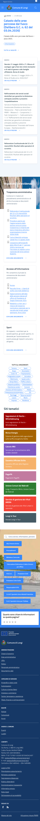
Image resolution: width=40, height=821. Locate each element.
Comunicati (5, 715)
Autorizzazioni (6, 686)
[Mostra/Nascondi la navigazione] (2, 7)
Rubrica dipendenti (7, 781)
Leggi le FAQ (5, 768)
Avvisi (3, 718)
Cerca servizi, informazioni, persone (22, 536)
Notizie (3, 711)
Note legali (5, 792)
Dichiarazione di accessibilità (11, 795)
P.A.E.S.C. (9, 573)
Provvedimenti (11, 550)
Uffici (3, 660)
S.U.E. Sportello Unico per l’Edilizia (17, 601)
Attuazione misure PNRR (29, 815)
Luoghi (3, 733)
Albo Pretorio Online (12, 543)
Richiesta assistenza (8, 774)
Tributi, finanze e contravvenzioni (12, 699)
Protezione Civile (23, 573)
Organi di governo (7, 653)
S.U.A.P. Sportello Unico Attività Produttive (19, 594)
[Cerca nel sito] (35, 7)
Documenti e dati (7, 670)
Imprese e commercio (8, 693)
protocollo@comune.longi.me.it (18, 760)
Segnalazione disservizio (9, 778)
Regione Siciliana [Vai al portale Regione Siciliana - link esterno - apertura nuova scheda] (7, 2)
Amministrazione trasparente (11, 785)
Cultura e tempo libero (9, 689)
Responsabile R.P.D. (12, 587)
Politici (3, 664)
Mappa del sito (6, 815)
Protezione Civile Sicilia (13, 580)
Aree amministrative (8, 657)
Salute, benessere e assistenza (12, 696)
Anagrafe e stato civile (9, 682)
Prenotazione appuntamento (11, 771)
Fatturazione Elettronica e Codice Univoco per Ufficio (20, 565)
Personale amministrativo (10, 667)
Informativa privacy (8, 788)
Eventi (3, 730)
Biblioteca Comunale (13, 557)
